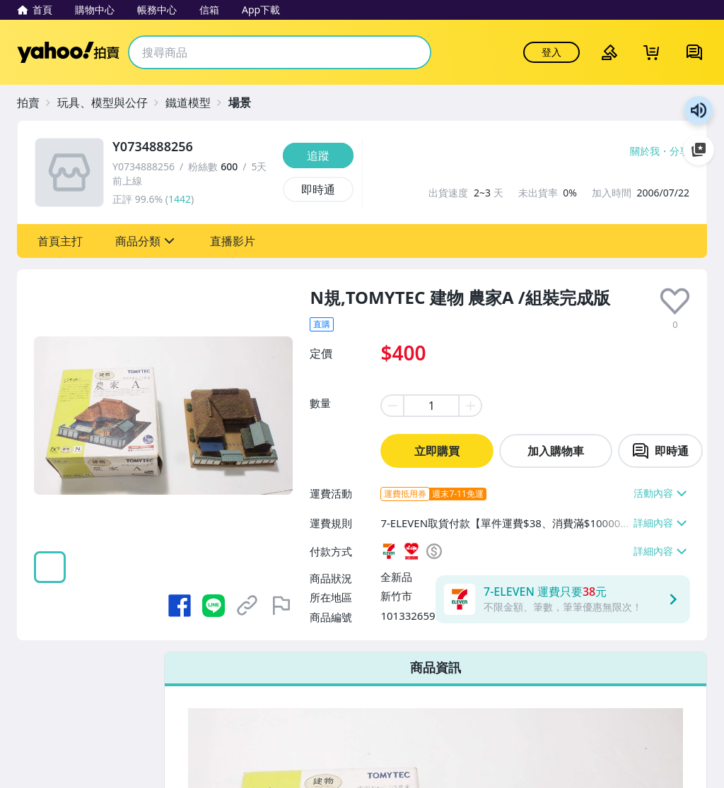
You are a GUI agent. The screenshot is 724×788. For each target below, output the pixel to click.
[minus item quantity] (391, 405)
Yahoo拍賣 (68, 52)
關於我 (645, 151)
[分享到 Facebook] (179, 605)
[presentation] (675, 301)
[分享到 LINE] (213, 605)
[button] (60, 241)
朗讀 (698, 110)
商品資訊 (435, 667)
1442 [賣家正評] (179, 199)
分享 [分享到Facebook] (679, 151)
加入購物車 (555, 451)
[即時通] (318, 189)
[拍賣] (35, 102)
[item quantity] (431, 405)
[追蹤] (318, 155)
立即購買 (437, 451)
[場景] (246, 102)
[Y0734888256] (193, 147)
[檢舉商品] (281, 605)
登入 (551, 52)
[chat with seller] (660, 451)
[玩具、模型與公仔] (109, 102)
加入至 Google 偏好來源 (698, 150)
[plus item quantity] (471, 405)
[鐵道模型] (195, 102)
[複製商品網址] (247, 605)
